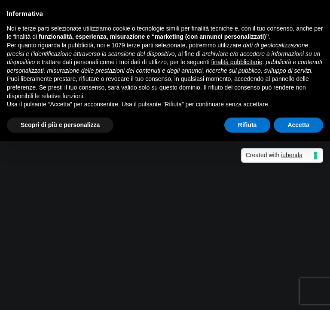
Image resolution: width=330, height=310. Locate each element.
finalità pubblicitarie (236, 62)
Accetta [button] (298, 124)
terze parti (140, 45)
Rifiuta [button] (247, 124)
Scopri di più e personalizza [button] (60, 124)
